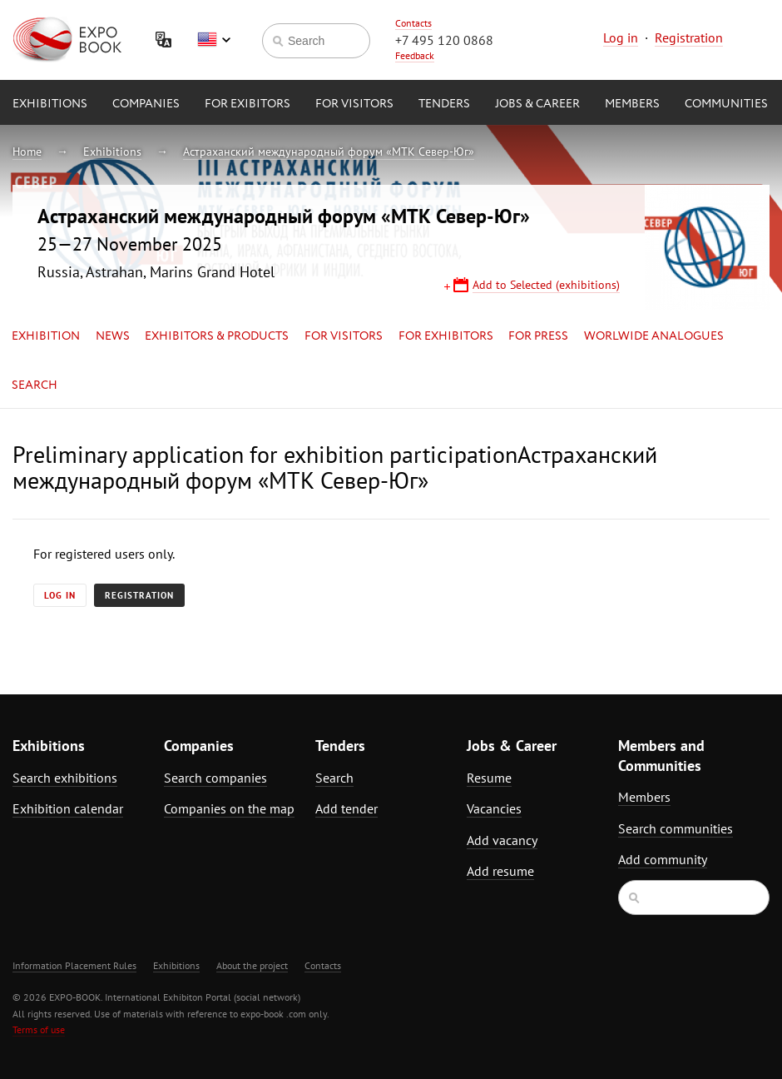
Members (632, 104)
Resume (489, 777)
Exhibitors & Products (217, 336)
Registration (689, 37)
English (214, 39)
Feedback (414, 55)
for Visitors (354, 104)
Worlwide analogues (654, 336)
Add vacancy (502, 840)
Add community (662, 859)
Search (34, 385)
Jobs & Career (537, 104)
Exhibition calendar (67, 808)
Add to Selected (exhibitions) (546, 284)
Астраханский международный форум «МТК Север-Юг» (328, 151)
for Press (538, 336)
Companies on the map (229, 808)
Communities (726, 104)
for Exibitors (247, 104)
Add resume (500, 871)
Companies (146, 104)
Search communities (675, 828)
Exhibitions (49, 104)
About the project (252, 965)
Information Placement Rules (74, 965)
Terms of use (38, 1029)
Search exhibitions (64, 777)
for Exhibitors (445, 336)
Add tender (346, 808)
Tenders (444, 104)
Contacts (413, 23)
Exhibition (46, 336)
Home (27, 151)
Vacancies (494, 808)
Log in (620, 37)
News (113, 336)
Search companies (215, 777)
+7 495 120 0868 (444, 40)
